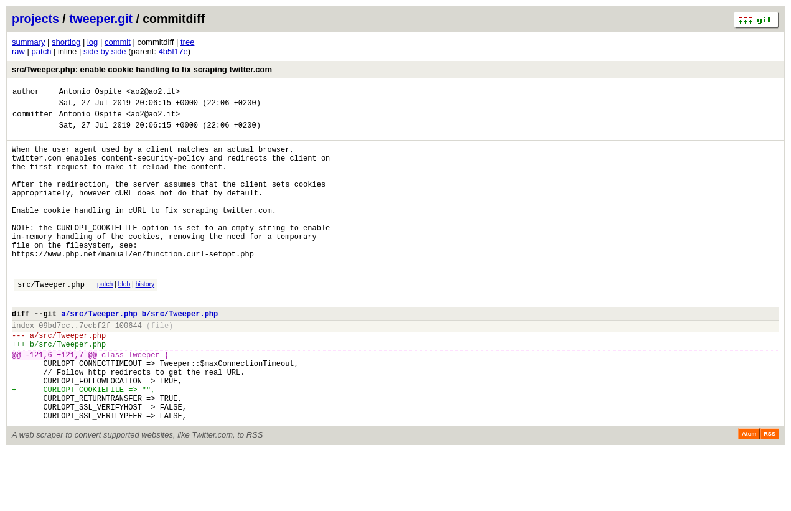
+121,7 (70, 401)
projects (35, 19)
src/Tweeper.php (51, 319)
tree (187, 42)
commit (118, 42)
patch (42, 51)
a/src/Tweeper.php (99, 352)
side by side (104, 51)
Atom (749, 493)
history (145, 317)
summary (28, 42)
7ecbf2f (94, 366)
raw (18, 51)
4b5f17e (173, 51)
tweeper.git (101, 19)
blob (124, 317)
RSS (769, 493)
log (92, 42)
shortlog (66, 42)
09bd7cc (54, 366)
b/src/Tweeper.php (180, 352)
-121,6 (39, 401)
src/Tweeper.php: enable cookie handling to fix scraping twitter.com (142, 69)
